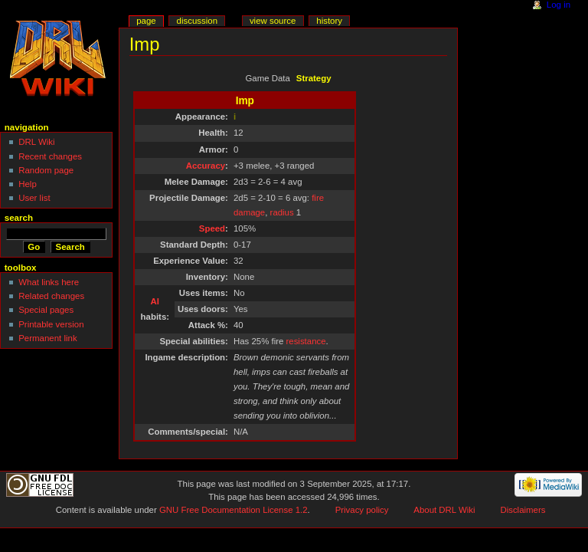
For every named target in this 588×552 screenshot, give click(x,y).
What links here (48, 282)
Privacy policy (362, 509)
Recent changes (50, 156)
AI (155, 301)
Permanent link (47, 338)
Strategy (314, 78)
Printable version (50, 324)
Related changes (51, 296)
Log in (558, 4)
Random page (46, 170)
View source (273, 20)
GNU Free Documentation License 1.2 (233, 509)
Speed (212, 228)
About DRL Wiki (444, 509)
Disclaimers (522, 509)
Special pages (46, 309)
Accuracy (205, 165)
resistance (306, 341)
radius (282, 212)
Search (19, 217)
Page (145, 20)
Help (27, 184)
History (329, 20)
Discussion (197, 20)
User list (34, 197)
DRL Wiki (36, 141)
